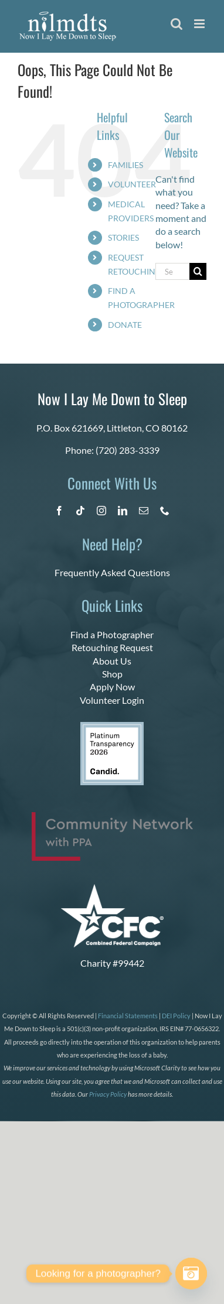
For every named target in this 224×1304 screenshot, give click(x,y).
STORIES (123, 237)
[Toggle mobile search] (176, 24)
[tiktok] (80, 510)
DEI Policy (176, 1015)
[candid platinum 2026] (112, 726)
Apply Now (112, 686)
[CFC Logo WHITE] (112, 888)
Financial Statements (128, 1015)
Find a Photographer (112, 634)
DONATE (125, 325)
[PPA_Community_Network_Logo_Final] (112, 816)
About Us (112, 660)
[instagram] (101, 510)
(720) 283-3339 (127, 450)
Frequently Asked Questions (112, 572)
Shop (112, 673)
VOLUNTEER (132, 184)
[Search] (197, 271)
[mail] (143, 510)
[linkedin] (122, 510)
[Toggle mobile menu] (200, 24)
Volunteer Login (112, 700)
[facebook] (59, 510)
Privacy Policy (108, 1094)
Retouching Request (112, 647)
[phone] (164, 510)
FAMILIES (125, 165)
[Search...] (172, 271)
